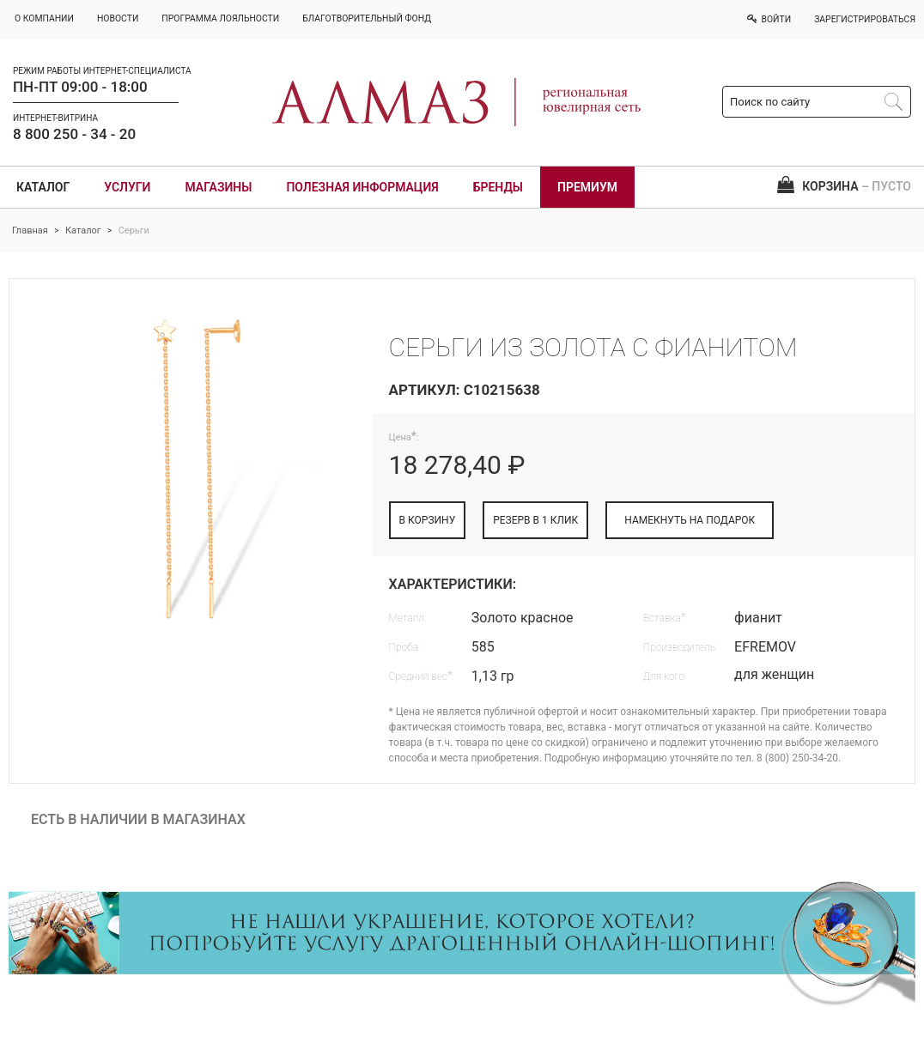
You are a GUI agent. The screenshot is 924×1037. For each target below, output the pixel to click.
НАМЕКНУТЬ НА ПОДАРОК (689, 520)
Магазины (218, 187)
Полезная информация (362, 187)
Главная (30, 230)
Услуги (127, 187)
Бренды (498, 187)
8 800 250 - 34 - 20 (74, 134)
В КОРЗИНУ (427, 520)
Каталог (43, 187)
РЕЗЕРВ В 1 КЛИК (535, 520)
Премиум (587, 187)
